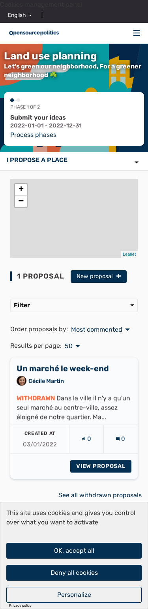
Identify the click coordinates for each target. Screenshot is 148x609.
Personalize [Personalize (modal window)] (74, 594)
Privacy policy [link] (20, 605)
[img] (137, 33)
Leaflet (129, 254)
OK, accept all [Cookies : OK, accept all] (74, 550)
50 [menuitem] (69, 346)
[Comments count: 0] (120, 445)
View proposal (103, 472)
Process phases (33, 134)
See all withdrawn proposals (100, 495)
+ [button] (21, 190)
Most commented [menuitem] (96, 330)
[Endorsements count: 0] (86, 445)
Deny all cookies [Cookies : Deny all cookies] (74, 572)
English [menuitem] (17, 15)
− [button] (21, 201)
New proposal (99, 276)
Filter (74, 305)
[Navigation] (137, 33)
